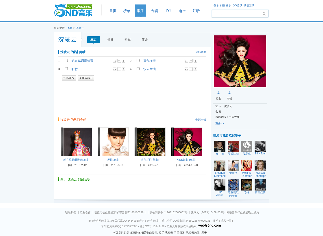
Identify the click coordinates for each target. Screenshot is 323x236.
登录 (216, 5)
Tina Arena (219, 194)
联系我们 (70, 212)
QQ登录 (237, 5)
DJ (168, 11)
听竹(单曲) (113, 159)
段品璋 (247, 153)
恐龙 (246, 192)
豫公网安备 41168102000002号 (169, 212)
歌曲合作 (85, 212)
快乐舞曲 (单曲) (186, 159)
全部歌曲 (200, 52)
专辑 (154, 11)
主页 (93, 39)
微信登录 (249, 5)
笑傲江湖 (233, 153)
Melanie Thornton (246, 174)
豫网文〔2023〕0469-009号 (208, 212)
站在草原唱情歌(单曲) (76, 159)
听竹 (75, 69)
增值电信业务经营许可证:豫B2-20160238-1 (120, 212)
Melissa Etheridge (260, 174)
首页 (76, 10)
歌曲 (110, 39)
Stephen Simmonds (220, 174)
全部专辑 (200, 119)
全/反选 (69, 78)
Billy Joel (260, 153)
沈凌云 (80, 28)
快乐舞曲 (149, 69)
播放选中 (86, 78)
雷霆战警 (260, 192)
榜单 (126, 11)
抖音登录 (225, 5)
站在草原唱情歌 (83, 61)
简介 (145, 39)
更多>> (219, 123)
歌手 (140, 11)
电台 (182, 11)
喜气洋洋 (149, 61)
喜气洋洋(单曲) (150, 159)
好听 (196, 11)
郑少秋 (220, 153)
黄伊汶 (233, 173)
